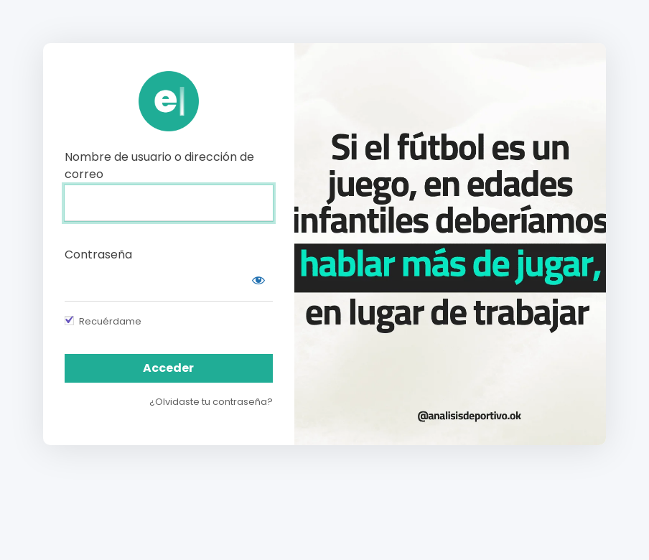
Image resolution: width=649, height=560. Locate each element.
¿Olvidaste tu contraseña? (211, 402)
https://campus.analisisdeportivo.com (169, 101)
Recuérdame (110, 321)
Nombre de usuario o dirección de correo (159, 165)
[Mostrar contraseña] (258, 280)
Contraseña (98, 254)
